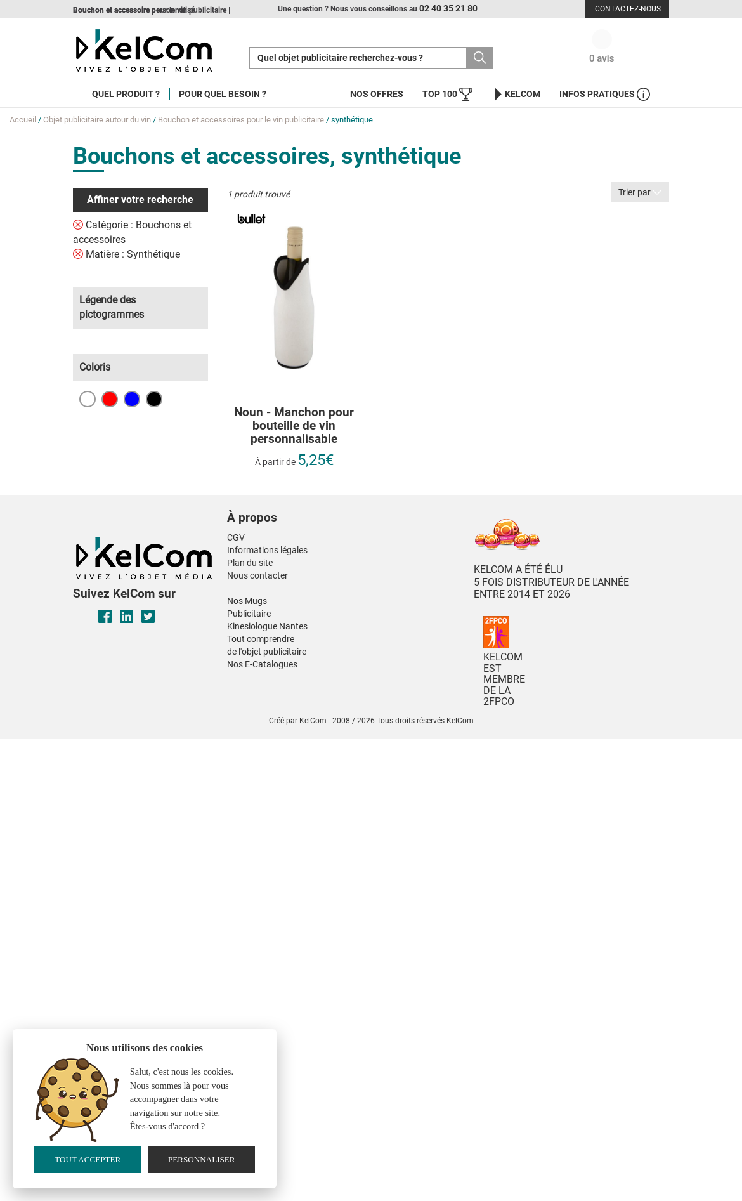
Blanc (87, 399)
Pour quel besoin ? (222, 94)
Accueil (23, 119)
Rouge (109, 399)
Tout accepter (87, 1159)
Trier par (639, 192)
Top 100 (447, 94)
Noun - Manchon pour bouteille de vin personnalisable (294, 426)
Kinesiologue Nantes (267, 626)
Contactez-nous (628, 8)
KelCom (515, 94)
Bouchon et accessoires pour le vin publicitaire (241, 119)
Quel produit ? (126, 94)
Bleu (132, 399)
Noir (154, 399)
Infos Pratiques (604, 94)
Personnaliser (201, 1159)
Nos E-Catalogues (262, 664)
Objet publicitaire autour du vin (97, 119)
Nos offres (376, 94)
